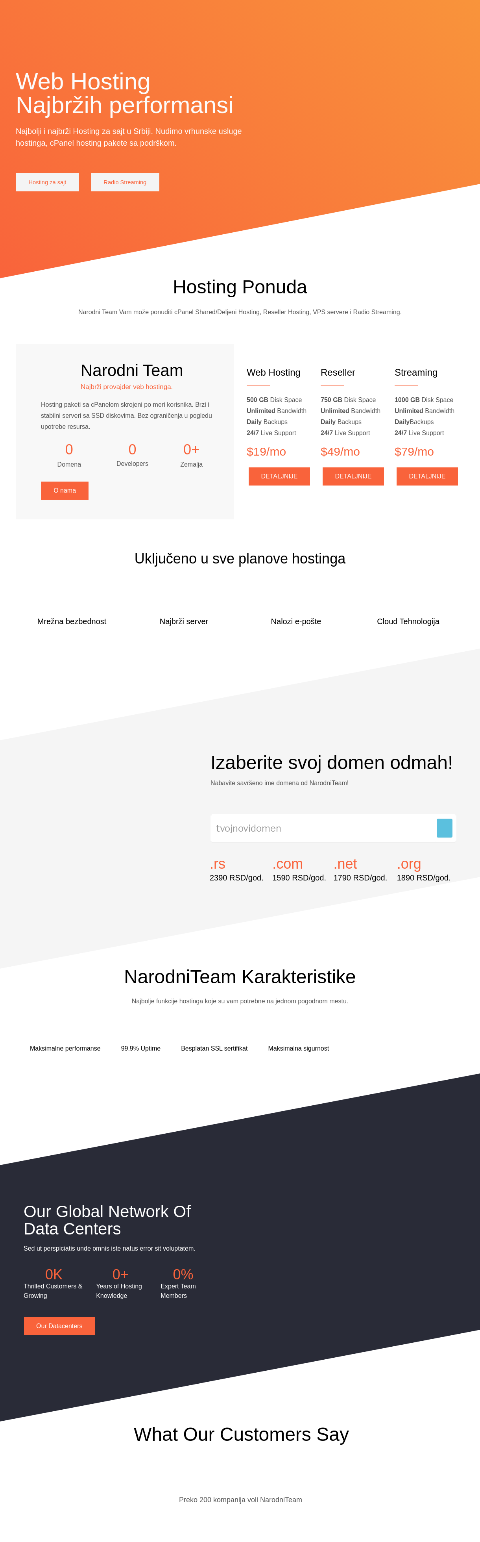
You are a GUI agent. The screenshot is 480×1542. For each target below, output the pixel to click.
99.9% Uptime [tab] (141, 1056)
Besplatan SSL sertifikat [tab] (214, 1056)
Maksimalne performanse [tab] (65, 1056)
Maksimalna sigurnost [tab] (298, 1056)
